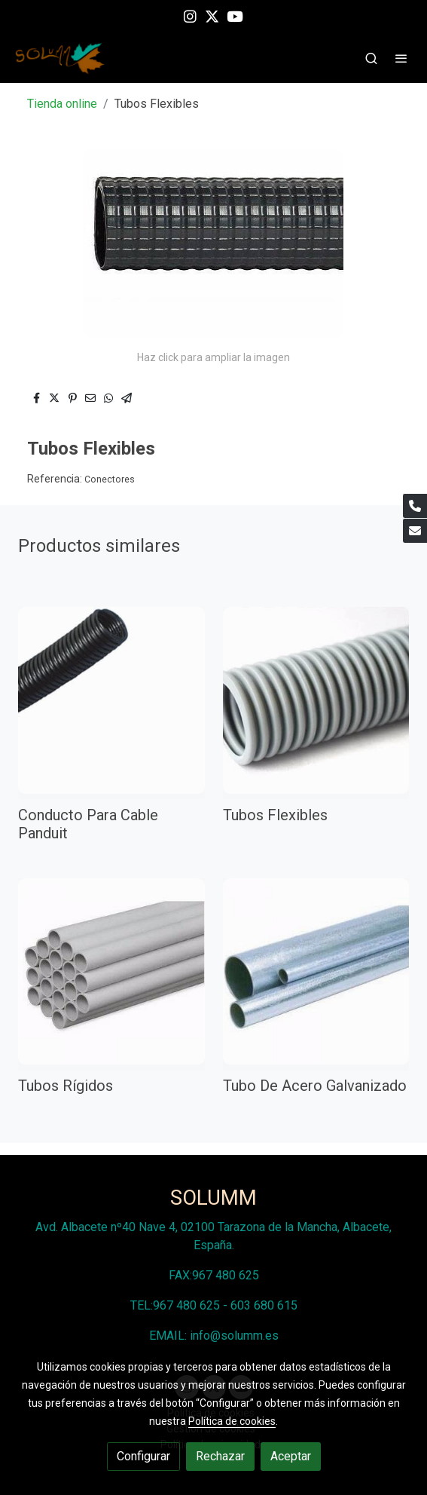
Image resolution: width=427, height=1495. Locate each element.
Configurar (143, 1456)
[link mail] (415, 531)
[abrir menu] (401, 58)
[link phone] (415, 506)
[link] (60, 58)
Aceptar (290, 1456)
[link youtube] (235, 15)
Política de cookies (232, 1421)
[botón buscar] (371, 58)
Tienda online (62, 104)
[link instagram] (190, 15)
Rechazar (220, 1456)
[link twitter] (212, 15)
